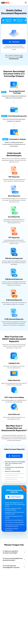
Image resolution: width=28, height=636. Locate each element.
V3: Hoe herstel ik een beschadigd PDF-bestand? (11, 566)
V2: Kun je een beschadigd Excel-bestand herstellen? (13, 559)
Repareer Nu (14, 456)
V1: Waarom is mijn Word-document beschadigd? (10, 552)
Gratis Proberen (14, 497)
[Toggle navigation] (26, 2)
